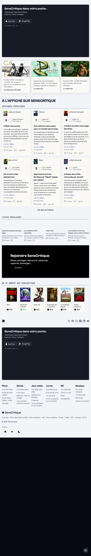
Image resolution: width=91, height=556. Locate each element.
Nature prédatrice (77, 355)
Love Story (21, 442)
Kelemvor (45, 168)
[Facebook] (73, 371)
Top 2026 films (7, 439)
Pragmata (34, 449)
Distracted (79, 447)
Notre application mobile (19, 467)
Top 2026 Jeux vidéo (36, 440)
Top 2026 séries (22, 439)
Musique (80, 435)
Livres (49, 435)
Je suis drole (50, 445)
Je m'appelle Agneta (65, 355)
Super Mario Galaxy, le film (7, 448)
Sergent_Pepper (17, 168)
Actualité (5, 452)
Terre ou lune (66, 442)
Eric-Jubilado (47, 216)
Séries (20, 435)
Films (5, 435)
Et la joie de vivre (52, 442)
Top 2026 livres (51, 439)
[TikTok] (80, 371)
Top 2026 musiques (79, 440)
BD (62, 435)
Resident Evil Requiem (35, 445)
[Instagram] (76, 371)
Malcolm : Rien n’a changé (23, 446)
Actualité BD (65, 448)
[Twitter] (69, 371)
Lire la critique (9, 193)
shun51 (75, 216)
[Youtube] (88, 371)
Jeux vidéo (37, 435)
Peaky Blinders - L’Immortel (52, 355)
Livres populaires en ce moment (52, 449)
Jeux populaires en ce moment (37, 453)
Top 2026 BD (65, 439)
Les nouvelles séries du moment (23, 451)
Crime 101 (37, 354)
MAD (63, 445)
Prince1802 (16, 216)
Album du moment (82, 450)
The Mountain (81, 444)
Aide (43, 467)
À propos (5, 467)
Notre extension (35, 467)
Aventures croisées (23, 355)
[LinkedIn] (84, 371)
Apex (8, 354)
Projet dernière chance (7, 443)
